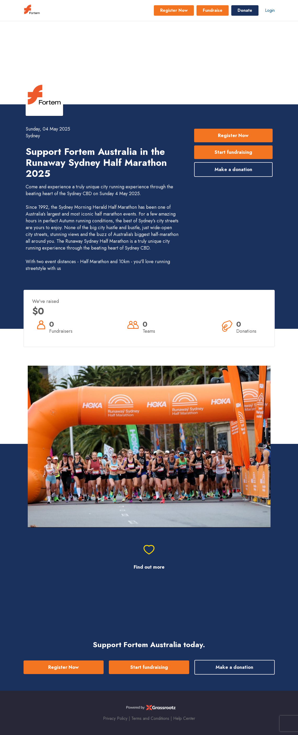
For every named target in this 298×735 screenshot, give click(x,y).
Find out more (149, 567)
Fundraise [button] (212, 10)
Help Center (184, 718)
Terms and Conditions (150, 718)
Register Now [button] (174, 10)
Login (270, 10)
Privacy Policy (115, 718)
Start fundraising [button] (233, 152)
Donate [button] (245, 10)
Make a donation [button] (233, 169)
